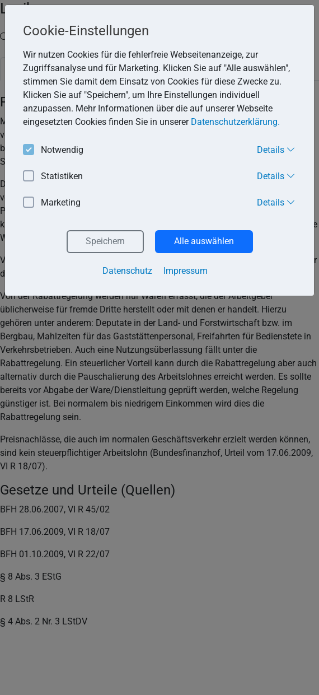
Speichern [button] (105, 241)
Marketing (52, 203)
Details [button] (276, 149)
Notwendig (53, 150)
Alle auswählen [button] (204, 241)
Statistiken (53, 176)
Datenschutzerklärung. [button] (235, 121)
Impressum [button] (185, 270)
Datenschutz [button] (127, 270)
